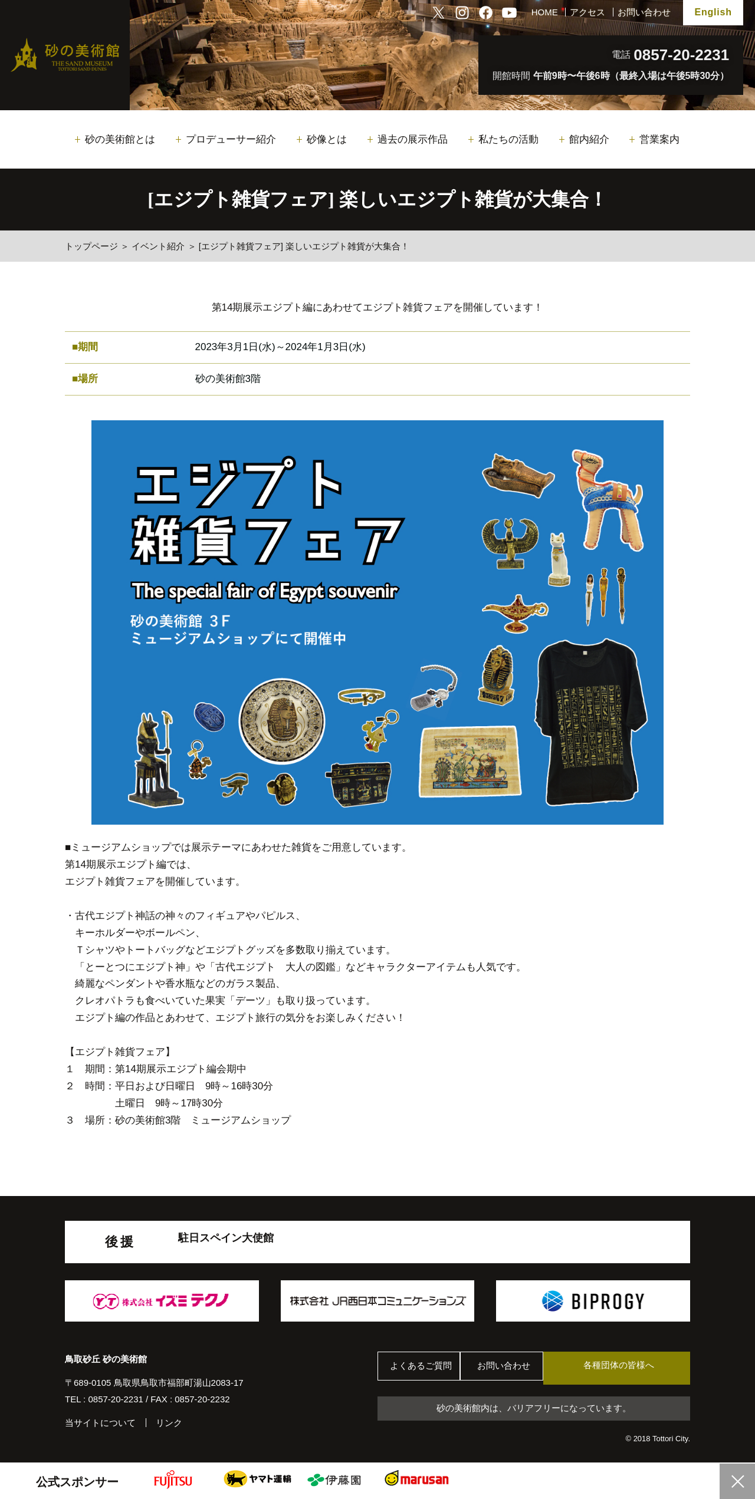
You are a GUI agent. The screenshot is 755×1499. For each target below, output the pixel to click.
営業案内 (659, 139)
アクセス (587, 12)
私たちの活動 (508, 139)
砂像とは (327, 139)
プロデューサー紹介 (231, 139)
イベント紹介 (158, 246)
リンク (169, 1422)
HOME (544, 12)
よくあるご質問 (424, 1368)
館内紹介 (589, 139)
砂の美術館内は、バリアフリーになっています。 (533, 1409)
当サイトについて (100, 1422)
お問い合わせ (644, 12)
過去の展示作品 (413, 139)
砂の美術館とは (120, 139)
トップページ (91, 246)
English (712, 12)
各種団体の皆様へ (634, 1367)
